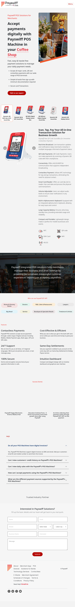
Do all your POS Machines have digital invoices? (28, 445)
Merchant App (25, 566)
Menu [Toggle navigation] (70, 4)
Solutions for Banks (28, 569)
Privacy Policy (29, 581)
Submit (37, 554)
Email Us (24, 584)
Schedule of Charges (22, 578)
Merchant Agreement (30, 575)
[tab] (7, 113)
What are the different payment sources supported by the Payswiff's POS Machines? (36, 480)
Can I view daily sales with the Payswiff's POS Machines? (31, 466)
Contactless (35, 571)
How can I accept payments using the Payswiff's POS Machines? (34, 473)
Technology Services (21, 571)
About (16, 566)
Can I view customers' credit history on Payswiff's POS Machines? (35, 460)
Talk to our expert (17, 93)
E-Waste (17, 575)
